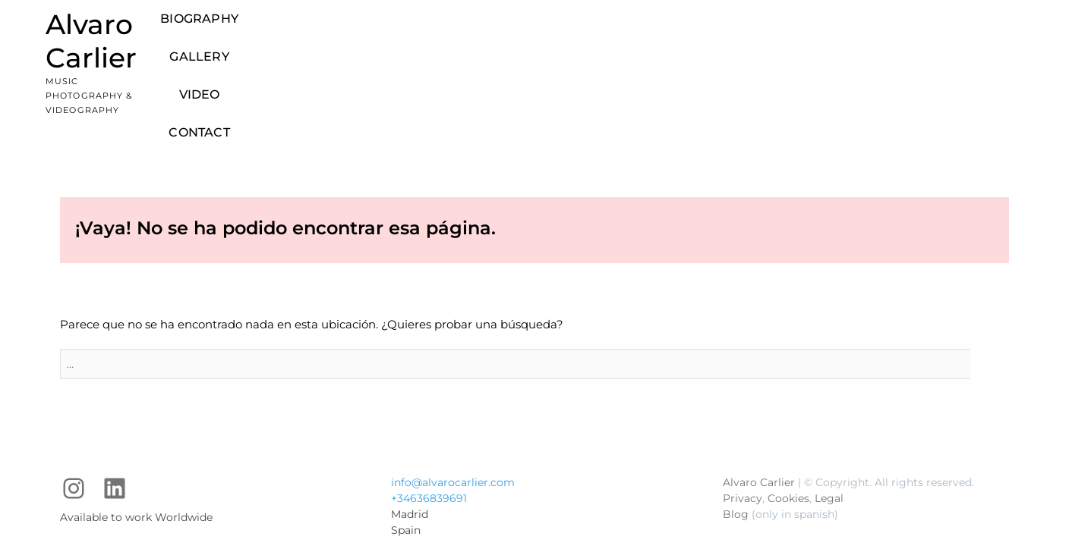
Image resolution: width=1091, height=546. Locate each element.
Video (698, 31)
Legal (829, 409)
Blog (736, 425)
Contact (764, 31)
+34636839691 (429, 409)
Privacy (742, 409)
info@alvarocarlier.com (453, 393)
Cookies (788, 409)
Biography (549, 31)
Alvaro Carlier (139, 24)
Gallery (633, 31)
